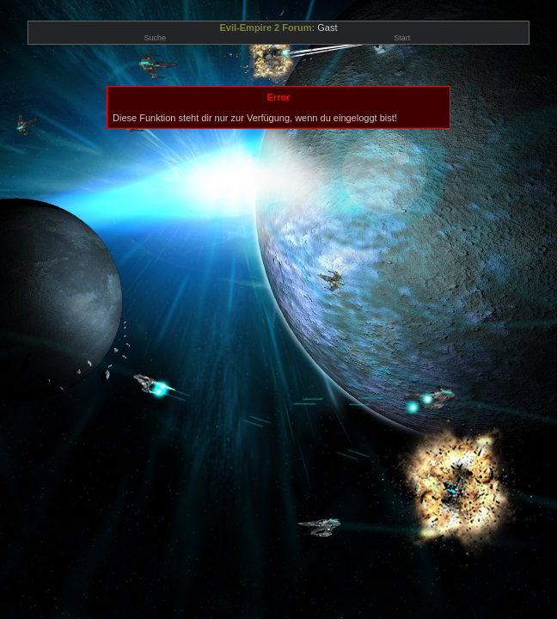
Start (402, 38)
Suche (155, 38)
